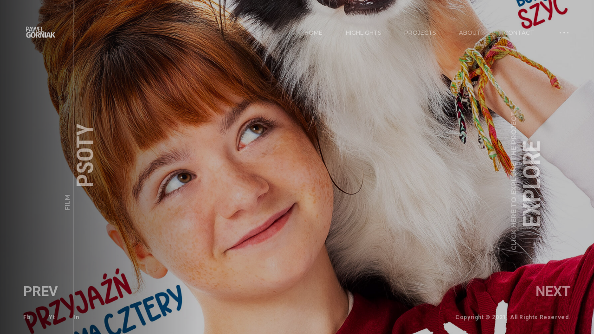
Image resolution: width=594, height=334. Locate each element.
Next (553, 291)
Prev (40, 291)
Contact (519, 32)
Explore (527, 180)
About (470, 32)
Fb (26, 317)
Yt (52, 317)
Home (313, 32)
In (76, 317)
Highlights (363, 32)
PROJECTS (420, 32)
